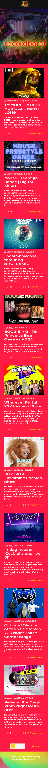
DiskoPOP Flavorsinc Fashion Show (23, 478)
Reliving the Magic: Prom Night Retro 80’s (23, 706)
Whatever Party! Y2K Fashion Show (22, 404)
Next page (35, 746)
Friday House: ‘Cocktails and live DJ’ (22, 553)
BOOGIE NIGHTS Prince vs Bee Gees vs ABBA (20, 335)
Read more (36, 133)
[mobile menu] (44, 4)
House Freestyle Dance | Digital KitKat (21, 182)
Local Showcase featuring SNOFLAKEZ (20, 260)
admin (9, 101)
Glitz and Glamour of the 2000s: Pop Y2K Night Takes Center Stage (22, 631)
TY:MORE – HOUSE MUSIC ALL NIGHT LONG (22, 109)
